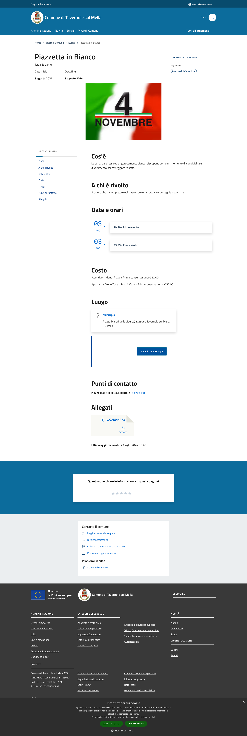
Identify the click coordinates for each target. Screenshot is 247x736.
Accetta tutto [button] (111, 723)
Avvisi (174, 634)
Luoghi (174, 650)
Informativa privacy (134, 679)
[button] (123, 730)
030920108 (138, 393)
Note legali (130, 685)
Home (38, 42)
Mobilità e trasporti (88, 645)
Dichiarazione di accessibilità (139, 690)
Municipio (109, 315)
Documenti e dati (40, 657)
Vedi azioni (194, 58)
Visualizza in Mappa (152, 351)
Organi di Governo (40, 623)
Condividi (178, 58)
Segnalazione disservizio (90, 679)
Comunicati (177, 628)
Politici (34, 645)
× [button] (243, 702)
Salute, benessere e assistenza (140, 636)
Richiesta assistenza (88, 690)
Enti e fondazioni (40, 640)
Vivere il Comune (55, 42)
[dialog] (123, 717)
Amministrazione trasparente (140, 673)
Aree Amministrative (42, 628)
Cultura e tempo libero (89, 628)
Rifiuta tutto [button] (136, 723)
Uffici (33, 634)
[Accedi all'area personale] (200, 4)
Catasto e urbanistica (89, 640)
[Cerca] (212, 17)
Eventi (71, 42)
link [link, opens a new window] (153, 717)
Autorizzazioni (131, 642)
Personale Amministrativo (45, 651)
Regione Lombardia (41, 4)
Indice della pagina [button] (47, 151)
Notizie (174, 623)
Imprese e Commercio (89, 634)
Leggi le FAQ (84, 685)
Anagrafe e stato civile (89, 623)
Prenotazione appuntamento (93, 673)
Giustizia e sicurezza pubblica (139, 625)
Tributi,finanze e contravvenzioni (141, 630)
